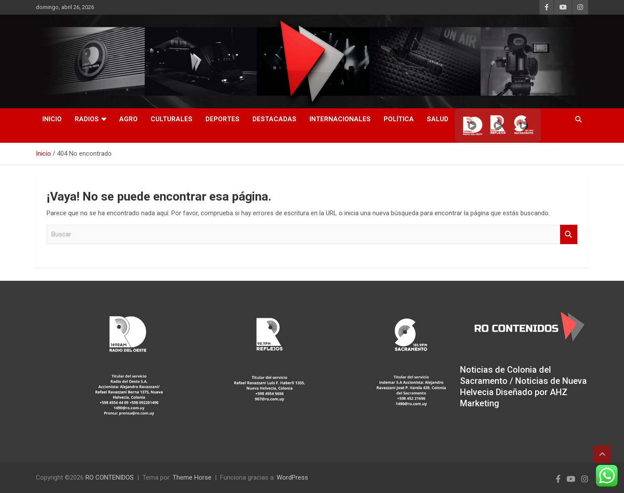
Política (399, 119)
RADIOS (87, 119)
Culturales (171, 119)
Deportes (222, 119)
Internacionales (340, 119)
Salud (437, 119)
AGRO (128, 119)
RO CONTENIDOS (109, 477)
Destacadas (274, 119)
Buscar (568, 234)
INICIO (52, 119)
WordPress (292, 477)
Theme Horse (192, 477)
